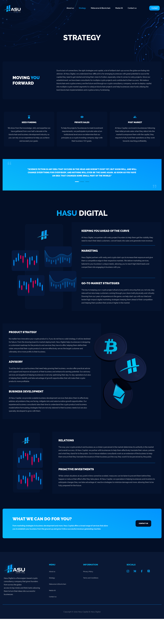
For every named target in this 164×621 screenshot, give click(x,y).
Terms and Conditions (92, 580)
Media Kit (119, 8)
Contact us (132, 8)
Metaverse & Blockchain (100, 8)
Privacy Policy (89, 574)
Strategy (82, 8)
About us (70, 8)
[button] (152, 8)
